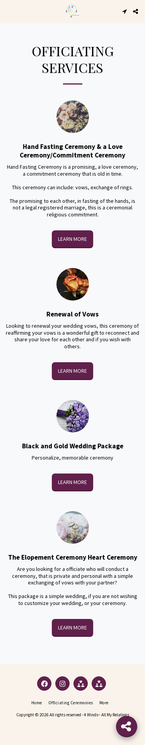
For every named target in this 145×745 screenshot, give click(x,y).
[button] (8, 11)
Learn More (72, 238)
